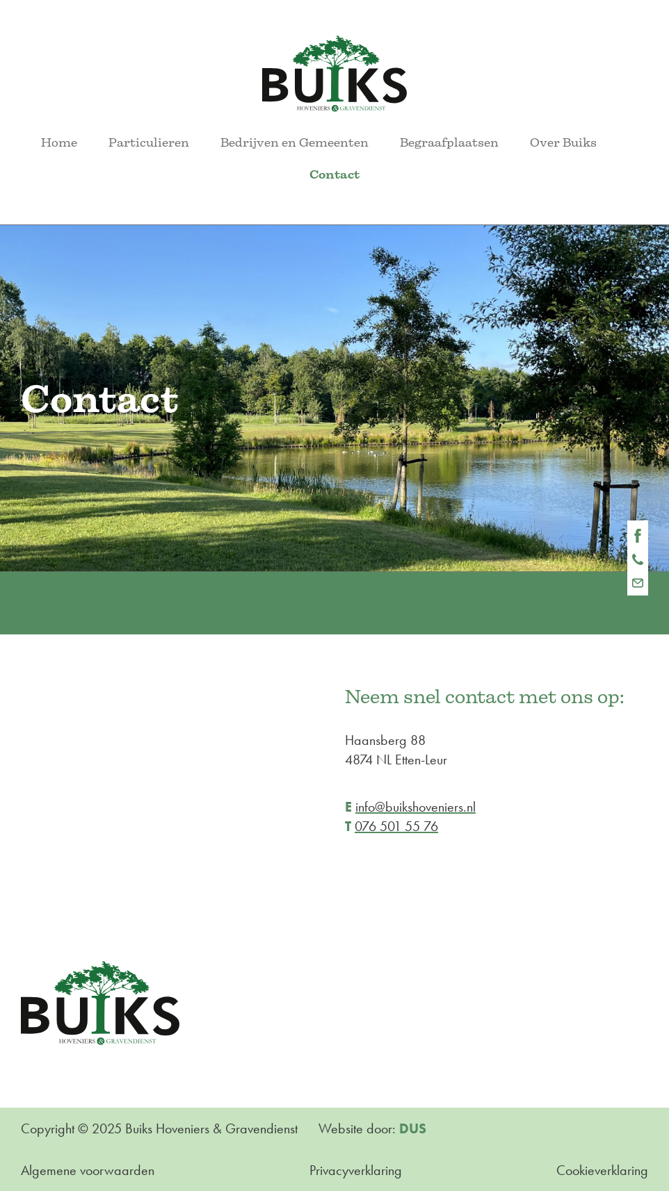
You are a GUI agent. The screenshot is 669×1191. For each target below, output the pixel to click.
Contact (334, 174)
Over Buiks (563, 142)
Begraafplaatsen (449, 142)
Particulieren (148, 142)
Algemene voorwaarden (87, 1170)
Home (59, 142)
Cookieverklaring (602, 1170)
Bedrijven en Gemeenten (294, 142)
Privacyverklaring (355, 1170)
